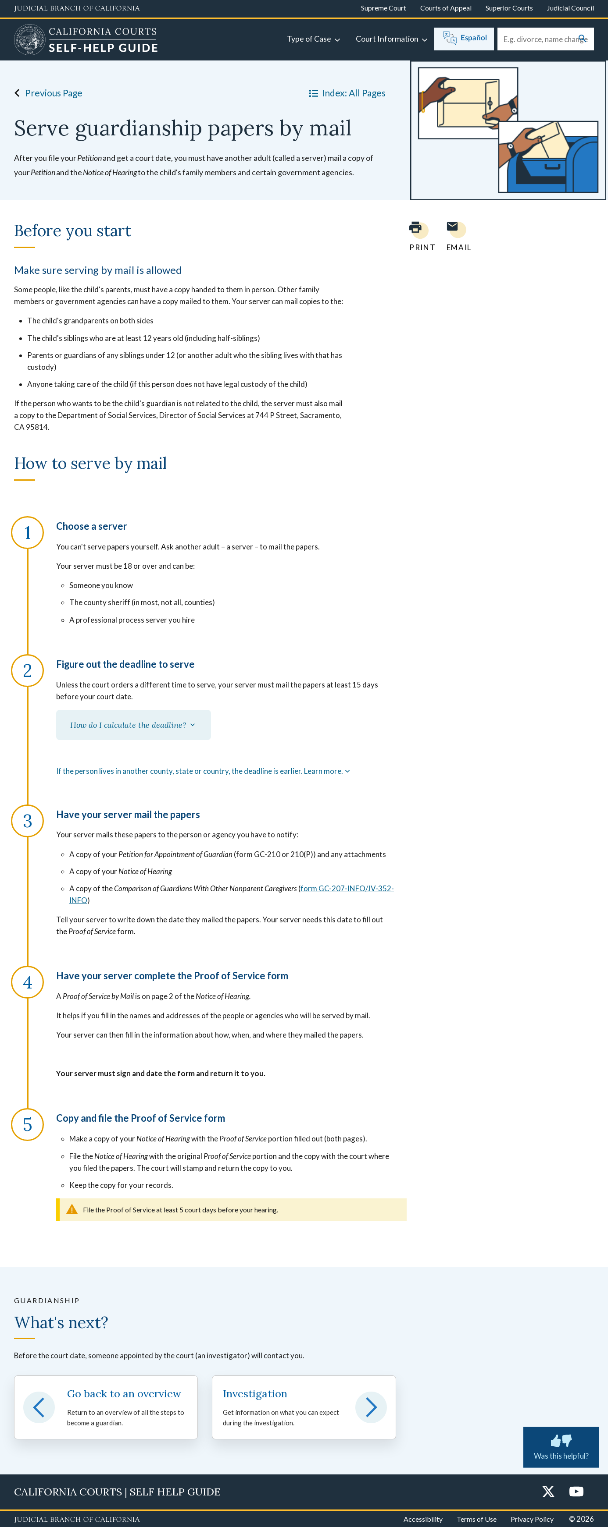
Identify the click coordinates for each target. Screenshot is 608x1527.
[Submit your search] (582, 39)
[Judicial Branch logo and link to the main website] (77, 9)
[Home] (86, 40)
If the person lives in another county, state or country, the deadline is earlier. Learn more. (204, 771)
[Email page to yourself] (456, 236)
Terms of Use (477, 1519)
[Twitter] (548, 1492)
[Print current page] (417, 236)
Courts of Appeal (446, 8)
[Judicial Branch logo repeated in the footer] (77, 1520)
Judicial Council (570, 8)
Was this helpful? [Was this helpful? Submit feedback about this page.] (561, 1445)
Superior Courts (509, 8)
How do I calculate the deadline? (133, 725)
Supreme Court (383, 8)
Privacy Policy (532, 1519)
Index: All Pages (346, 93)
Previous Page (45, 93)
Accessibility (423, 1519)
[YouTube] (576, 1492)
